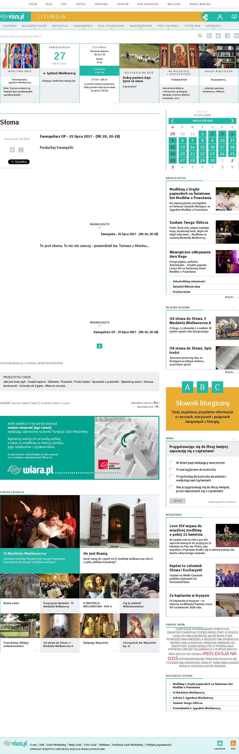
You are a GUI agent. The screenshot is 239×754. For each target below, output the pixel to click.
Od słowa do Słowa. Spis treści (190, 350)
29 (172, 133)
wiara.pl (15, 17)
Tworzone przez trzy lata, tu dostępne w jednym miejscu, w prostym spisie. (187, 361)
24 (222, 153)
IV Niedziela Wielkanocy (189, 692)
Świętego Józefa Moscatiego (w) (58, 80)
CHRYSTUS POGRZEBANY (194, 629)
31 (192, 133)
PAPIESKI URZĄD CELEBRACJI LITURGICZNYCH (202, 649)
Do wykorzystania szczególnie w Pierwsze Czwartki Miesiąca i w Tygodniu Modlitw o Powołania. (190, 206)
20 (182, 153)
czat (64, 4)
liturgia (51, 16)
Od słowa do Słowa (178, 307)
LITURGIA (30, 363)
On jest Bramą (95, 553)
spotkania (101, 4)
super (66, 403)
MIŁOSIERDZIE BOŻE (201, 636)
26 (172, 160)
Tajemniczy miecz (131, 382)
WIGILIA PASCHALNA (194, 666)
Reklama (104, 745)
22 (202, 153)
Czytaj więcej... (139, 105)
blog (49, 4)
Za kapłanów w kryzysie (189, 595)
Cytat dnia (99, 79)
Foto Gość (90, 745)
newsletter (218, 35)
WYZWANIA (218, 666)
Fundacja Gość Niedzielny (127, 745)
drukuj (20, 149)
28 (192, 160)
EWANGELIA (15, 363)
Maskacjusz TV (99, 224)
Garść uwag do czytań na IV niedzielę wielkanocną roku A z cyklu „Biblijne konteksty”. (118, 560)
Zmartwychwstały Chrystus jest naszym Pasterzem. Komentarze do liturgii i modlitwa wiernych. (35, 560)
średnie (45, 403)
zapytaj (81, 4)
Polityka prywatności (158, 745)
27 (182, 160)
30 (182, 133)
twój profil (220, 16)
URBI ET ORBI (210, 663)
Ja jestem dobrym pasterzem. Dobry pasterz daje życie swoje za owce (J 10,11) (99, 87)
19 (172, 153)
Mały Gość (174, 4)
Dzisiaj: (202, 114)
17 (222, 147)
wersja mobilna (200, 4)
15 (202, 147)
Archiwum (230, 502)
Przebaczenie (181, 292)
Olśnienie (53, 382)
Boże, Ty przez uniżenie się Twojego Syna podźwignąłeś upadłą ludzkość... (18, 91)
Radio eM (123, 4)
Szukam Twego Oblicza (189, 222)
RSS (233, 742)
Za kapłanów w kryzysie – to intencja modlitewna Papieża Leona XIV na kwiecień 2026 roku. (191, 604)
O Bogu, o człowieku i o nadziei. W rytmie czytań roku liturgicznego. (190, 329)
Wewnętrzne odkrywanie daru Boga (190, 254)
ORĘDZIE (210, 643)
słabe (34, 403)
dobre (56, 403)
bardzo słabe (20, 403)
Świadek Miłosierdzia (186, 287)
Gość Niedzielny (148, 4)
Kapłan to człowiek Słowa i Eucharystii (186, 568)
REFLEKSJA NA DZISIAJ (186, 654)
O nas (33, 745)
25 (232, 153)
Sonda (170, 438)
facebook (227, 35)
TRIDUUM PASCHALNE (221, 659)
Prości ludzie (82, 382)
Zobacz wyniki (215, 502)
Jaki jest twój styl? (14, 382)
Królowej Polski (179, 79)
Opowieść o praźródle (105, 382)
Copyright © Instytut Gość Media (49, 749)
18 (232, 147)
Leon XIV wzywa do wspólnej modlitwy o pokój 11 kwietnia (186, 530)
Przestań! (66, 382)
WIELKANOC (230, 663)
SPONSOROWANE (191, 659)
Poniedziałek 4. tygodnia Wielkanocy (20, 81)
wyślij (12, 149)
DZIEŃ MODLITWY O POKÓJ (218, 632)
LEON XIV (179, 636)
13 (182, 147)
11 (232, 140)
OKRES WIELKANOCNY (186, 643)
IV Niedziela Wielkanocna (25, 553)
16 (212, 147)
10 (222, 140)
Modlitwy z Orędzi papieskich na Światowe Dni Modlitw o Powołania (190, 193)
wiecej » (59, 105)
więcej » (20, 105)
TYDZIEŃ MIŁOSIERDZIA (183, 663)
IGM (41, 745)
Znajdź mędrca (37, 382)
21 (192, 153)
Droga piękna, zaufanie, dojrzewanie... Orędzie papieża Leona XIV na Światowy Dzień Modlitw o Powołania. (188, 267)
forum (33, 4)
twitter (236, 35)
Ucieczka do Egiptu (31, 386)
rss (209, 35)
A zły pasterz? (130, 86)
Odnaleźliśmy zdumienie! (189, 281)
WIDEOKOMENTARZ (50, 363)
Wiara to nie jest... (56, 386)
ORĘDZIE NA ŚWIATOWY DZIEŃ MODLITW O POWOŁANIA (203, 644)
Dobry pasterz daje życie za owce (137, 79)
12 (172, 147)
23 (212, 153)
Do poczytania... (219, 79)
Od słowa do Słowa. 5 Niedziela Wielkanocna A (190, 320)
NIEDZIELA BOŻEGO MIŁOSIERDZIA (213, 639)
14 (192, 147)
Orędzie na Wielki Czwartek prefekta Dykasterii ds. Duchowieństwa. (186, 579)
